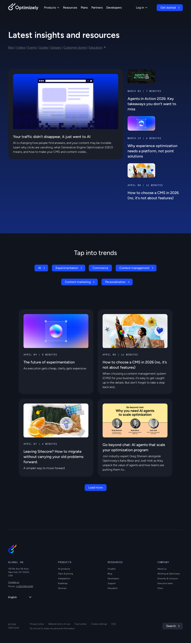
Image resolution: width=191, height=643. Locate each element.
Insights (112, 569)
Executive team (165, 583)
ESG (114, 624)
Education (95, 47)
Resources (70, 7)
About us (162, 569)
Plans (84, 7)
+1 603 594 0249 (24, 586)
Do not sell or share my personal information (52, 628)
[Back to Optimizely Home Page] (23, 7)
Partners (97, 7)
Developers (114, 7)
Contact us (13, 582)
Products (51, 7)
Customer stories (75, 47)
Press (160, 588)
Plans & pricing (65, 573)
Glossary (55, 47)
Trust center (81, 624)
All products (64, 569)
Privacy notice (37, 624)
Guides (43, 47)
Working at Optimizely (168, 573)
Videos (20, 47)
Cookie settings (99, 624)
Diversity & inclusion (167, 578)
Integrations (64, 578)
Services (62, 588)
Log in (141, 7)
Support (112, 583)
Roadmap (63, 583)
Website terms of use (59, 624)
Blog (11, 47)
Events (32, 47)
